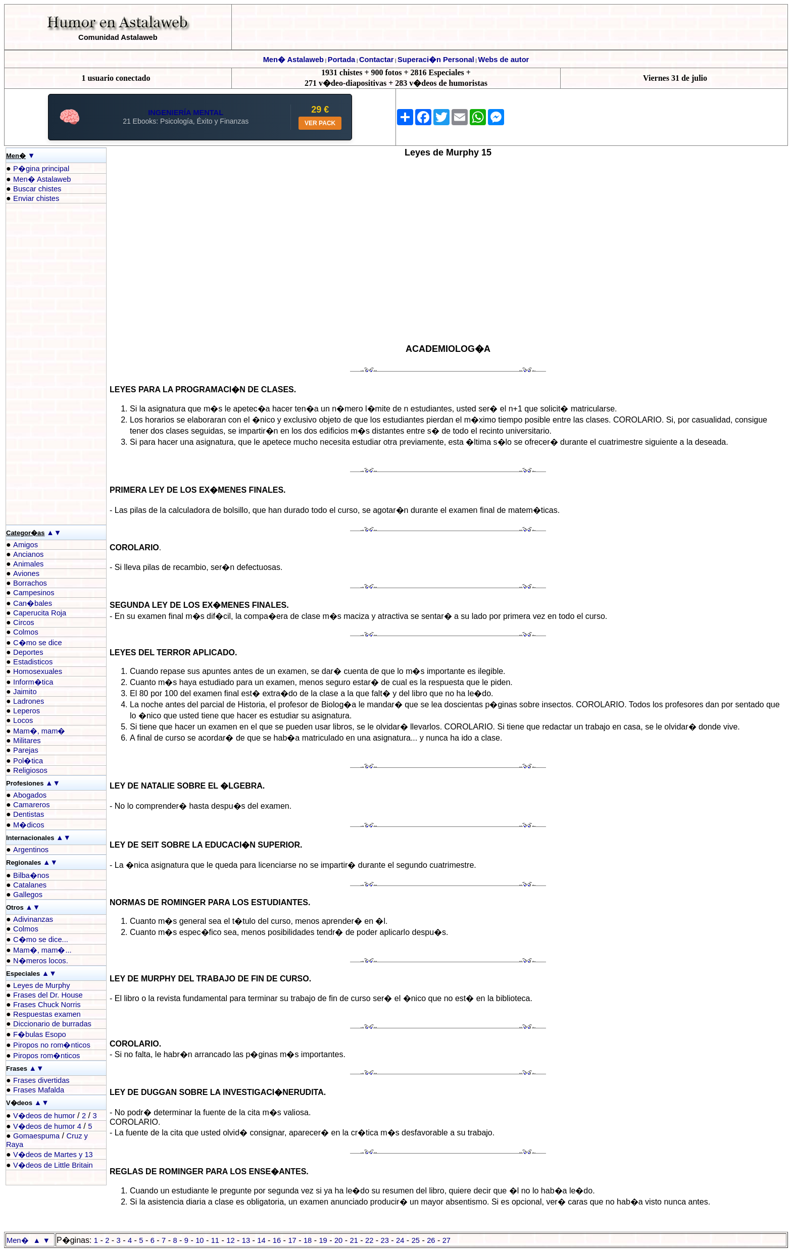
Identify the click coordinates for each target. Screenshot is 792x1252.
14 (261, 1240)
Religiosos (30, 770)
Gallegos (27, 895)
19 (323, 1240)
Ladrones (28, 701)
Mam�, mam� (39, 731)
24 (400, 1240)
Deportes (28, 652)
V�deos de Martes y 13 (53, 1155)
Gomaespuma (36, 1136)
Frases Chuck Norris (47, 1005)
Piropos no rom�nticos (51, 1045)
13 (246, 1240)
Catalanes (29, 885)
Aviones (26, 573)
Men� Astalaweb (293, 60)
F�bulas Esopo (39, 1034)
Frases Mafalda (38, 1090)
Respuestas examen (47, 1014)
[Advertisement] (46, 364)
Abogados (29, 795)
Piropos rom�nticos (46, 1056)
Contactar (376, 60)
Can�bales (32, 603)
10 (199, 1240)
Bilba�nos (31, 875)
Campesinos (33, 593)
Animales (28, 564)
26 (431, 1240)
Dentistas (28, 814)
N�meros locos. (40, 961)
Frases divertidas (41, 1080)
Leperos (26, 711)
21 (354, 1240)
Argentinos (30, 850)
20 (338, 1240)
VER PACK (320, 123)
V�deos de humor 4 (47, 1126)
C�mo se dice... (40, 939)
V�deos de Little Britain (53, 1165)
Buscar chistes (37, 189)
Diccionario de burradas (52, 1024)
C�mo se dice (37, 643)
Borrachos (30, 583)
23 (385, 1240)
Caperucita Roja (39, 613)
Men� (18, 1240)
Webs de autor (503, 60)
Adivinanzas (33, 919)
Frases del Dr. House (48, 995)
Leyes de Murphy (41, 985)
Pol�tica (28, 761)
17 (292, 1240)
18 (308, 1240)
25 (416, 1240)
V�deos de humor (44, 1116)
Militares (27, 741)
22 (369, 1240)
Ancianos (28, 554)
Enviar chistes (36, 198)
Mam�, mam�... (42, 950)
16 (277, 1240)
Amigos (25, 545)
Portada (342, 60)
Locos (23, 720)
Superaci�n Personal (436, 60)
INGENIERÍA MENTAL (185, 113)
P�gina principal (41, 169)
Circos (23, 622)
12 (230, 1240)
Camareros (31, 805)
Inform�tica (33, 682)
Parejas (25, 750)
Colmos (25, 632)
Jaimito (24, 692)
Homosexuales (37, 671)
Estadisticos (33, 662)
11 (215, 1240)
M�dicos (28, 825)
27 (446, 1240)
